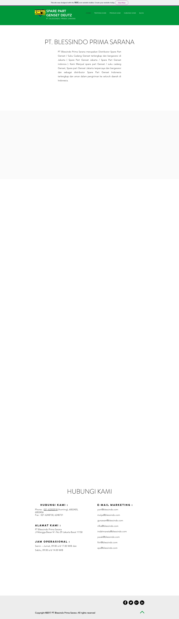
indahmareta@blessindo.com (112, 531)
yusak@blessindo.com (108, 537)
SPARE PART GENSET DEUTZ (59, 13)
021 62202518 (51, 509)
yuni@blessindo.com (107, 509)
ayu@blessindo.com (107, 548)
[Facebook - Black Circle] (125, 602)
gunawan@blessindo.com (110, 520)
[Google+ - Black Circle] (136, 602)
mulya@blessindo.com (108, 515)
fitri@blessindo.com (107, 542)
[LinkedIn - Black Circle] (142, 602)
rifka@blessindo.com (107, 526)
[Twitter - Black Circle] (131, 602)
